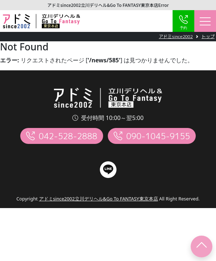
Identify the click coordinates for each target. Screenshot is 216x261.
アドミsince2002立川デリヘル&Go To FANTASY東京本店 (98, 198)
